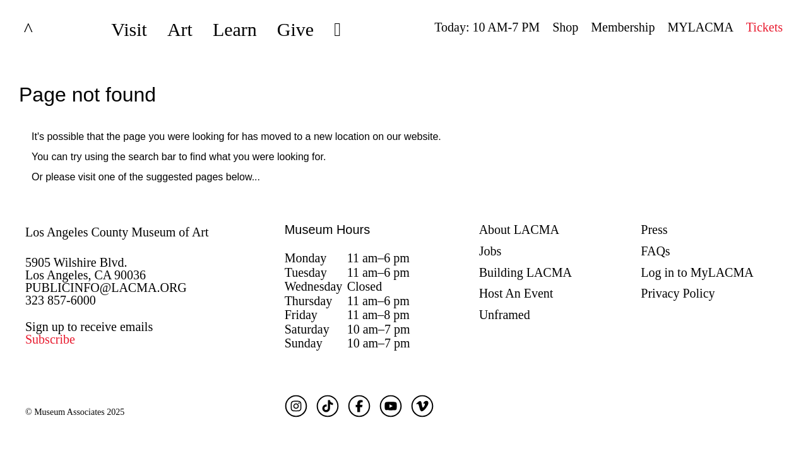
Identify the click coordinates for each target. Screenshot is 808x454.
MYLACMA (700, 27)
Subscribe (50, 339)
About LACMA (519, 229)
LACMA (59, 29)
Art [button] (180, 29)
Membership (623, 27)
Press (654, 229)
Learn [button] (235, 29)
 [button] (337, 29)
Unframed (504, 315)
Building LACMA (525, 272)
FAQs (655, 251)
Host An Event (516, 293)
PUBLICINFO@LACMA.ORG (106, 287)
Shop (565, 27)
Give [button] (295, 29)
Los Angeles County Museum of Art (117, 232)
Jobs (490, 251)
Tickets (764, 27)
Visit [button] (129, 29)
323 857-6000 (60, 300)
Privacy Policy (678, 293)
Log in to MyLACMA (697, 272)
